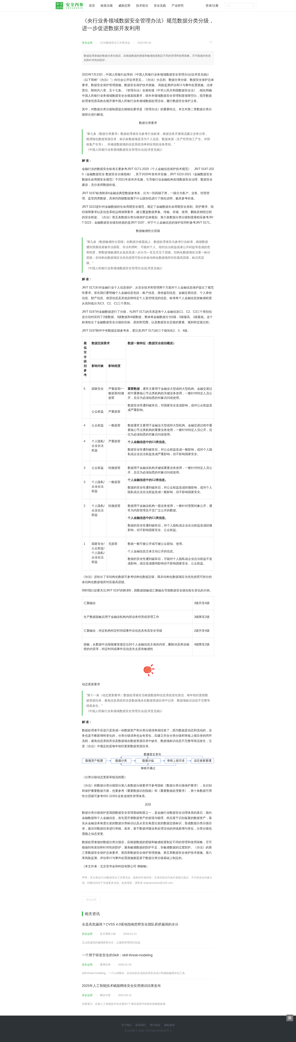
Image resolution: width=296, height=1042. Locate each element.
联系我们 (141, 1025)
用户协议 (155, 1025)
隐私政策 (169, 1025)
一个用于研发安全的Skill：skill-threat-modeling (117, 955)
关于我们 (126, 1025)
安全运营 (87, 42)
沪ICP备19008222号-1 (158, 1030)
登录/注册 (212, 5)
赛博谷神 (105, 964)
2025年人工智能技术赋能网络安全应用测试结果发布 (121, 986)
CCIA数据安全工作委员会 (115, 42)
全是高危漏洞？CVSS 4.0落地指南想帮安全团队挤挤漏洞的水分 (130, 924)
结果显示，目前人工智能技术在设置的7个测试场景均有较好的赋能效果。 (125, 1003)
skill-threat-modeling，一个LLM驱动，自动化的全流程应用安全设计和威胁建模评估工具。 (134, 973)
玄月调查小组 (108, 933)
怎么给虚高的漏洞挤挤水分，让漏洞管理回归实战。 (112, 942)
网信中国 (105, 995)
